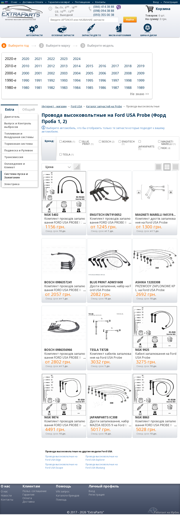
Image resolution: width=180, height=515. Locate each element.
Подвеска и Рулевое (18, 150)
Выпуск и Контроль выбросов (17, 125)
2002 (51, 73)
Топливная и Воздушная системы (19, 135)
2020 (25, 58)
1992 (51, 80)
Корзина (163, 8)
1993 (64, 80)
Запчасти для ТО (91, 35)
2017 (115, 66)
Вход (155, 2)
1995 (89, 80)
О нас (14, 2)
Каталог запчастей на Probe (104, 106)
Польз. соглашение (34, 491)
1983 (64, 87)
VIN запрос (63, 491)
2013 (64, 66)
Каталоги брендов (67, 495)
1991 (38, 80)
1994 (76, 80)
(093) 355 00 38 (103, 15)
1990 (25, 80)
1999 (140, 80)
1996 (102, 80)
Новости (6, 495)
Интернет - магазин (54, 106)
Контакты (100, 2)
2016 (102, 66)
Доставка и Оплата (32, 2)
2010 (25, 66)
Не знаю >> (139, 94)
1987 (115, 87)
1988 (128, 87)
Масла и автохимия (120, 35)
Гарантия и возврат (59, 2)
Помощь (61, 499)
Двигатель (12, 116)
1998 (128, 80)
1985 (89, 87)
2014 (76, 66)
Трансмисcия (13, 157)
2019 (140, 66)
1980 (25, 87)
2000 (25, 73)
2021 (38, 58)
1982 (51, 87)
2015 (89, 66)
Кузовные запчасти (63, 35)
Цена (58, 167)
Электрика (11, 184)
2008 (128, 73)
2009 (140, 73)
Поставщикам (82, 2)
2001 (38, 73)
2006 (102, 73)
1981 (38, 87)
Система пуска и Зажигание (16, 175)
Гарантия (28, 494)
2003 (64, 73)
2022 (51, 58)
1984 (76, 87)
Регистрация (171, 2)
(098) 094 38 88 (103, 11)
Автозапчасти (34, 35)
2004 (76, 73)
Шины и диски (148, 35)
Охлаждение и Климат (14, 165)
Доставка (28, 501)
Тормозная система (18, 143)
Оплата (27, 498)
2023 (64, 58)
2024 (76, 58)
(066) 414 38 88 (103, 7)
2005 (89, 73)
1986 (102, 87)
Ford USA (76, 106)
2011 (38, 66)
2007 (115, 73)
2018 (128, 66)
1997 (115, 80)
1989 (140, 87)
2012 (51, 66)
